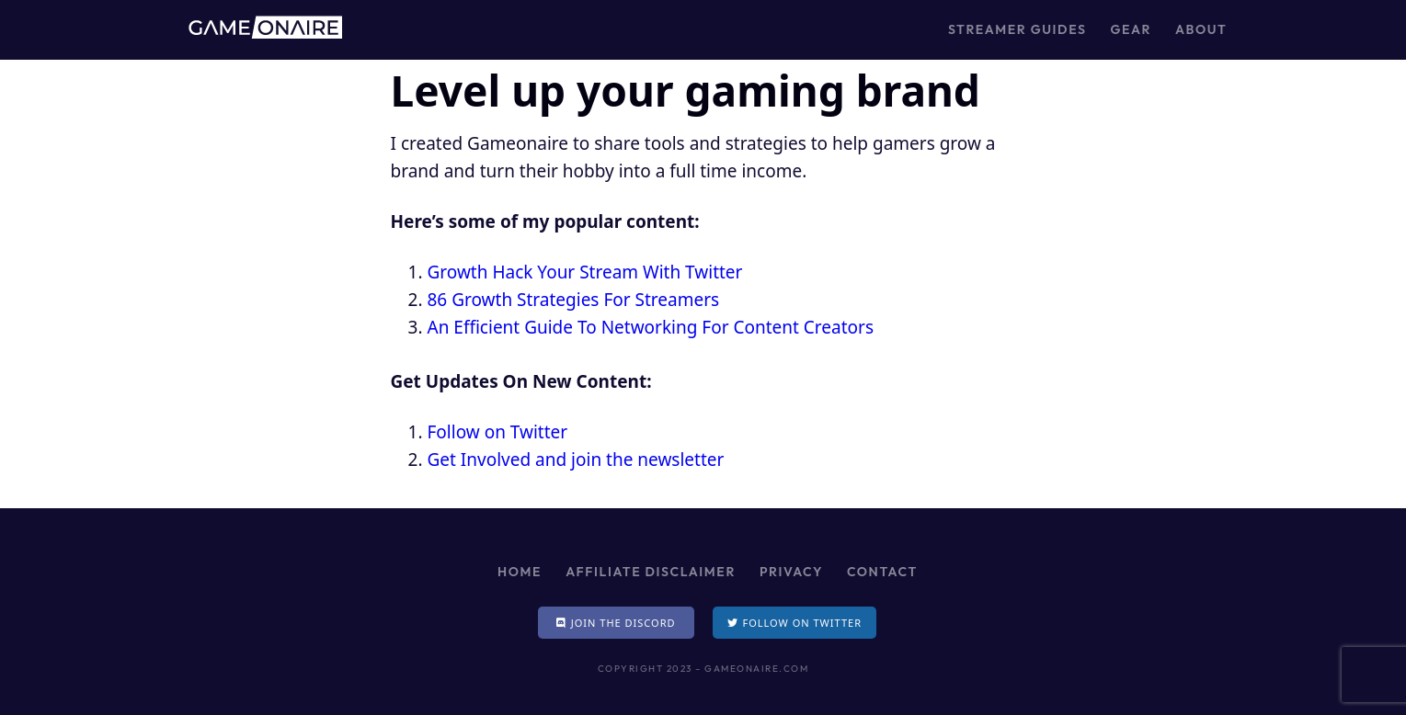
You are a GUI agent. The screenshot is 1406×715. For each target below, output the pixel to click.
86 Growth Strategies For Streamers (574, 300)
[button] (616, 623)
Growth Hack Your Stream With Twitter (585, 272)
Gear (1131, 29)
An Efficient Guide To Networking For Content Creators (651, 327)
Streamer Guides (1017, 29)
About (1201, 29)
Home (519, 571)
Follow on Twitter (498, 432)
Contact (882, 571)
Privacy (791, 571)
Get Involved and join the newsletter (576, 459)
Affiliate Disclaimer (651, 571)
